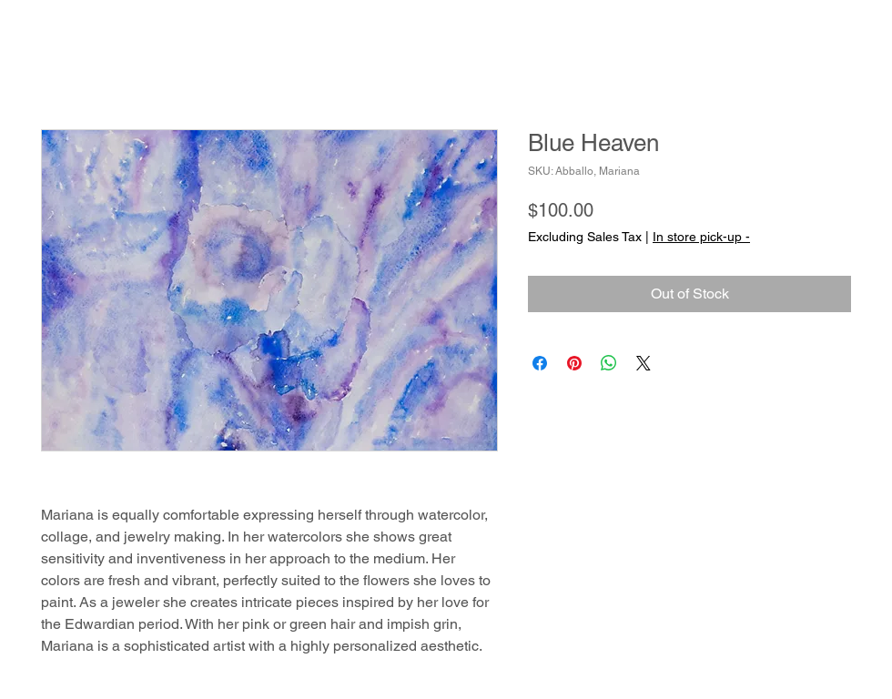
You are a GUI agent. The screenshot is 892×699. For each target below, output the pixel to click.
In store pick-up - (701, 236)
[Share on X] (643, 363)
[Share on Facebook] (540, 363)
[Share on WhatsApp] (609, 363)
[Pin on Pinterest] (574, 363)
